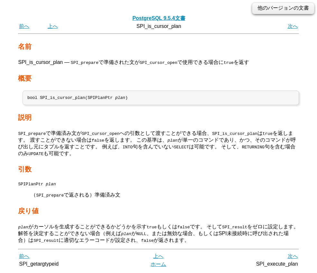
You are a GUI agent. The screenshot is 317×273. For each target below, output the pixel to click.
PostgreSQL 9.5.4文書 (158, 18)
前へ (24, 26)
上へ (53, 26)
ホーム (158, 266)
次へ (293, 26)
